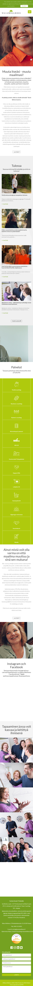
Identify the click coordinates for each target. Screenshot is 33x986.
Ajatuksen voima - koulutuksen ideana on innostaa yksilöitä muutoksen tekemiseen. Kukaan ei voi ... (15, 308)
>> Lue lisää (5, 204)
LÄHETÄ (16, 974)
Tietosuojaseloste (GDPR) (16, 984)
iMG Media (27, 983)
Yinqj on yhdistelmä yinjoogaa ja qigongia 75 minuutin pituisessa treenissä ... (16, 199)
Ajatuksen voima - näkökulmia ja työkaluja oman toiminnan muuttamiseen (16, 303)
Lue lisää (16, 152)
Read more (25, 4)
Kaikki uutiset (16, 321)
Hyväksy (24, 6)
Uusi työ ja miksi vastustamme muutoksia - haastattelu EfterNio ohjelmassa (15, 267)
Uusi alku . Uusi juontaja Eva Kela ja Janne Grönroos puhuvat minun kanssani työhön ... (16, 272)
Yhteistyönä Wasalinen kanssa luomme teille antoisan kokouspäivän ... (14, 236)
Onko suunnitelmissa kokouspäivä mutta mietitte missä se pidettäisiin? (14, 230)
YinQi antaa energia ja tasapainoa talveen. (15, 195)
